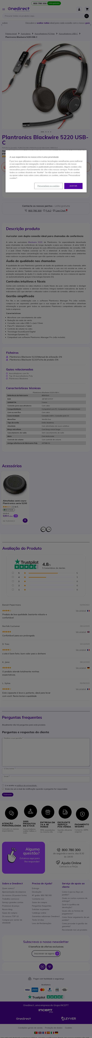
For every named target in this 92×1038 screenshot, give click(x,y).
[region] (46, 171)
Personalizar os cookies (49, 186)
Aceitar (73, 186)
